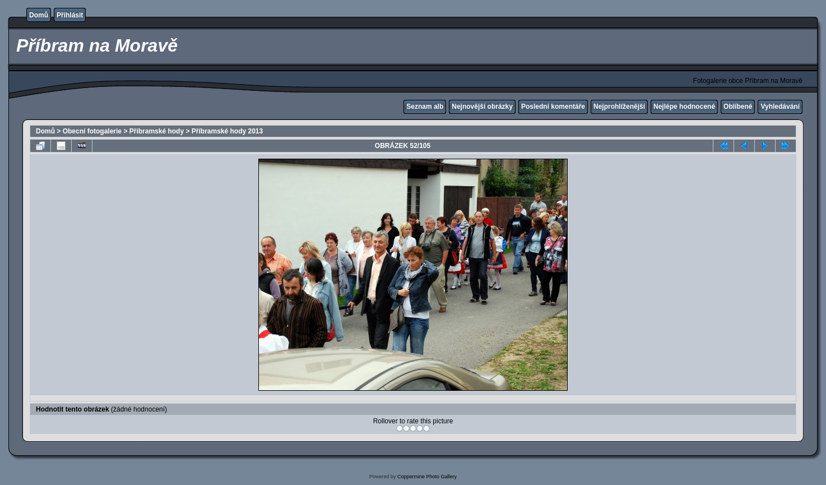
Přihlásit (70, 15)
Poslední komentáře (553, 106)
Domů (38, 15)
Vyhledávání (780, 106)
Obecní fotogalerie (92, 131)
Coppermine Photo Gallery (427, 476)
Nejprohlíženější (619, 106)
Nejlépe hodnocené (684, 106)
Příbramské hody (156, 131)
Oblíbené (737, 106)
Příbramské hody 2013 (227, 131)
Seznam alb (424, 106)
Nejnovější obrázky (482, 106)
